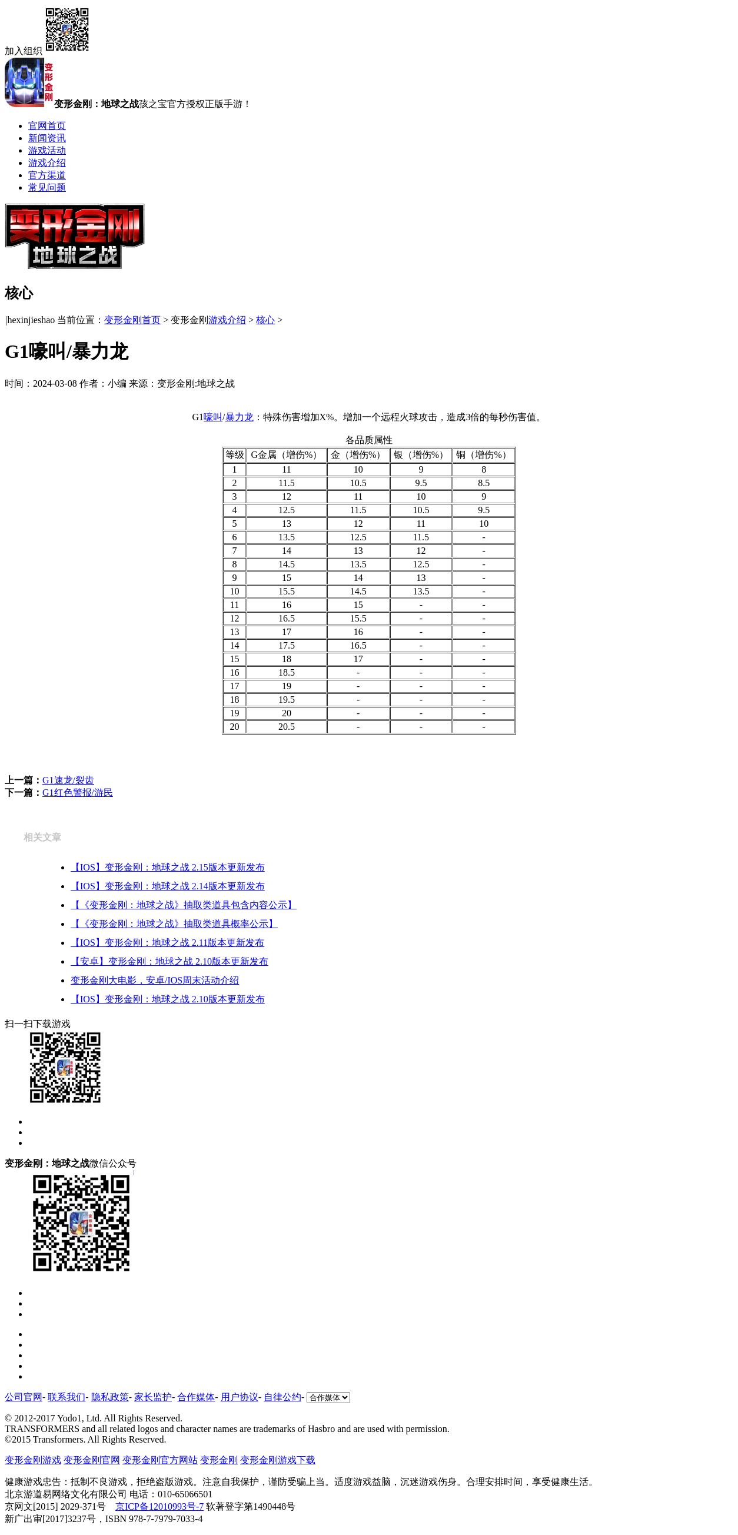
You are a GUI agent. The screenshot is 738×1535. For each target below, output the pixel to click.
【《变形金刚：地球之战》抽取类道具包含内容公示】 (184, 905)
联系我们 (66, 1397)
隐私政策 (110, 1397)
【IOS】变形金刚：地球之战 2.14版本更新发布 (168, 886)
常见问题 (47, 187)
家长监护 (153, 1397)
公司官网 (23, 1397)
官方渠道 (47, 175)
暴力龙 (239, 417)
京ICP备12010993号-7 (159, 1506)
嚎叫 (213, 417)
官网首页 (47, 126)
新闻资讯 (47, 138)
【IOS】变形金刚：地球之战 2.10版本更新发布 (168, 999)
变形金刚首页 (132, 320)
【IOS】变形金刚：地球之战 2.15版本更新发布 (168, 867)
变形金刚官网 (92, 1460)
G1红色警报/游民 (77, 793)
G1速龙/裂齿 (68, 780)
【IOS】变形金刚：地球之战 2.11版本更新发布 (167, 943)
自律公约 (282, 1397)
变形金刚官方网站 (160, 1460)
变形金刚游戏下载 (277, 1460)
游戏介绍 (47, 163)
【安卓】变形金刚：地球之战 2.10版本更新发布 (169, 961)
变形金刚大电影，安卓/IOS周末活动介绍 (155, 980)
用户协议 (239, 1397)
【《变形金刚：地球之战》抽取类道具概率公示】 (174, 924)
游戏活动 (47, 150)
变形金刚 (219, 1460)
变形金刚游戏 (33, 1460)
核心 (265, 320)
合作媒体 (196, 1397)
